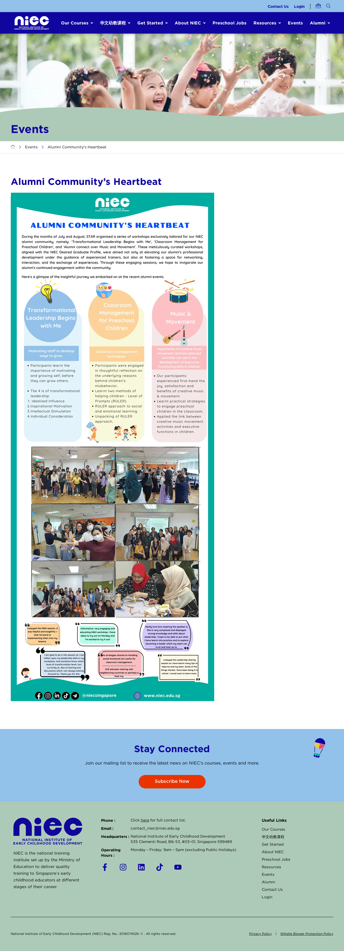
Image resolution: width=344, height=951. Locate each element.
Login (299, 6)
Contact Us (278, 6)
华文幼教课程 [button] (113, 22)
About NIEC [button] (188, 22)
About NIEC (273, 852)
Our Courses (273, 829)
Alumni (268, 882)
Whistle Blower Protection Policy (306, 933)
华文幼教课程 (273, 837)
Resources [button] (264, 22)
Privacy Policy (260, 933)
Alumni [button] (317, 22)
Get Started (273, 844)
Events (295, 22)
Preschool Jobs (229, 22)
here (145, 820)
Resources (271, 867)
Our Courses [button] (74, 22)
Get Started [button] (150, 22)
